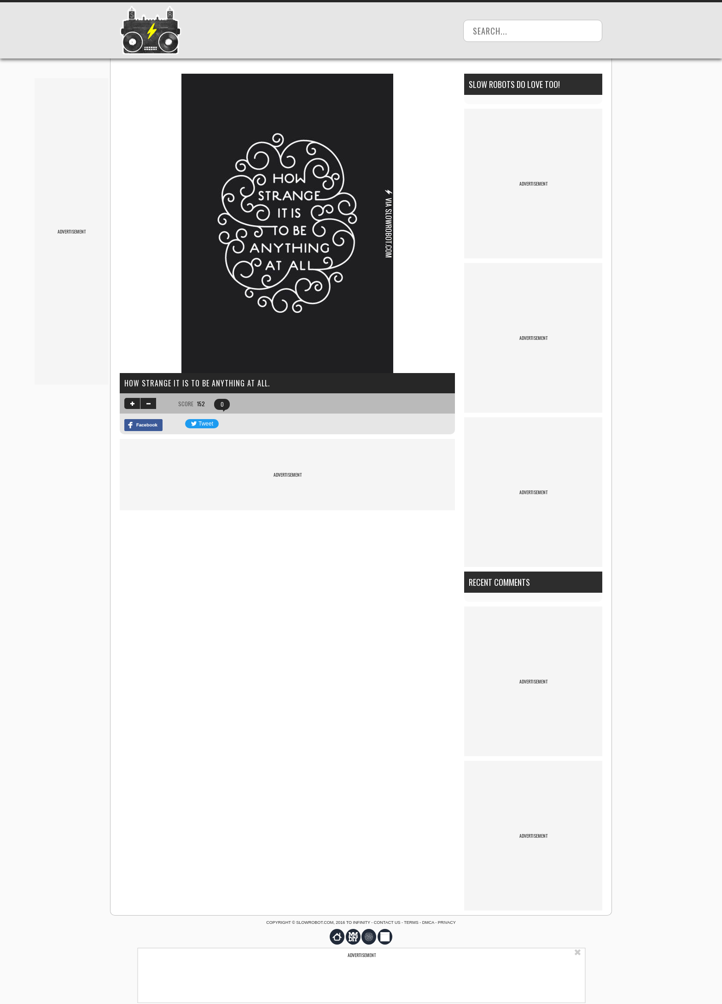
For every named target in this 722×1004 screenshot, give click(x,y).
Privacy (447, 922)
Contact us (387, 922)
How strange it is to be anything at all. (197, 383)
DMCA (428, 922)
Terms (411, 922)
